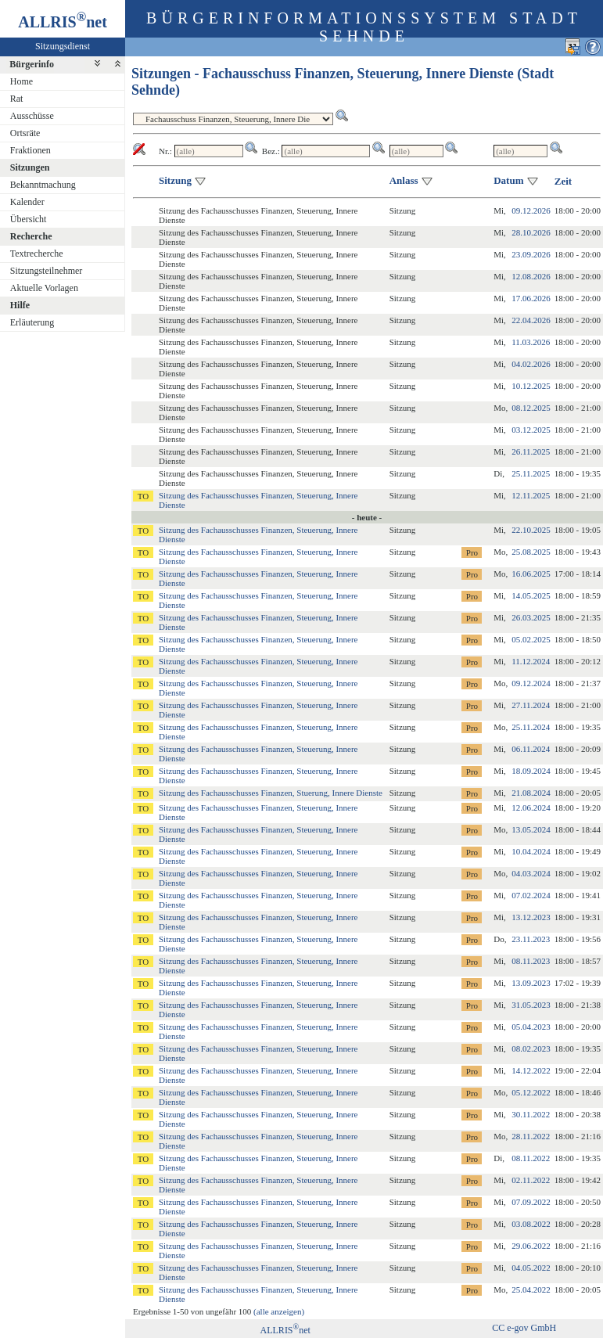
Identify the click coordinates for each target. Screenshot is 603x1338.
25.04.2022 (531, 1289)
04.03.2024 (531, 873)
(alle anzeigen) (278, 1311)
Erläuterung (32, 322)
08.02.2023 (531, 1048)
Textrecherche (36, 253)
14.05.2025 (531, 595)
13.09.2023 (531, 982)
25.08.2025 (531, 551)
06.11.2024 (530, 749)
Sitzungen (30, 167)
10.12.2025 (531, 385)
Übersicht (28, 219)
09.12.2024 (531, 683)
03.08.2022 (531, 1223)
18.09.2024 (531, 770)
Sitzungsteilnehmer (46, 270)
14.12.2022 (531, 1070)
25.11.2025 (530, 473)
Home (21, 81)
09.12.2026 (531, 210)
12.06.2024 (531, 807)
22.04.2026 (531, 320)
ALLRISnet (285, 1330)
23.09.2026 (531, 254)
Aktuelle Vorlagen (44, 287)
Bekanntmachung (43, 184)
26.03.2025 (531, 617)
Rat (16, 98)
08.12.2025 (531, 407)
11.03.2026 (530, 342)
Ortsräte (25, 133)
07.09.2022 (531, 1202)
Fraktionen (30, 150)
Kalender (27, 201)
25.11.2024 (530, 727)
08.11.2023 (530, 961)
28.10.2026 (531, 232)
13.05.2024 (531, 829)
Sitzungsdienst (62, 46)
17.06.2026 (531, 298)
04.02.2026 (531, 364)
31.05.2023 (531, 1004)
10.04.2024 (531, 851)
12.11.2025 (530, 495)
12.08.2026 (531, 276)
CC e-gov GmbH (524, 1327)
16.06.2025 (531, 573)
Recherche (31, 236)
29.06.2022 (531, 1245)
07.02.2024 (531, 895)
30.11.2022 (530, 1114)
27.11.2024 (530, 705)
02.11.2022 (530, 1180)
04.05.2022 (531, 1267)
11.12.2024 (530, 661)
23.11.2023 (530, 939)
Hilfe (20, 305)
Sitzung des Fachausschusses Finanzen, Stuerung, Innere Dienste (270, 792)
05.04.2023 (531, 1026)
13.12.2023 (531, 917)
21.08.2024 (531, 792)
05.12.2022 (531, 1092)
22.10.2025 (531, 529)
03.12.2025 (531, 429)
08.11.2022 (530, 1158)
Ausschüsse (32, 115)
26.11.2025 (530, 451)
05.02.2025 (531, 639)
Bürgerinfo (31, 64)
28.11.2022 (530, 1136)
